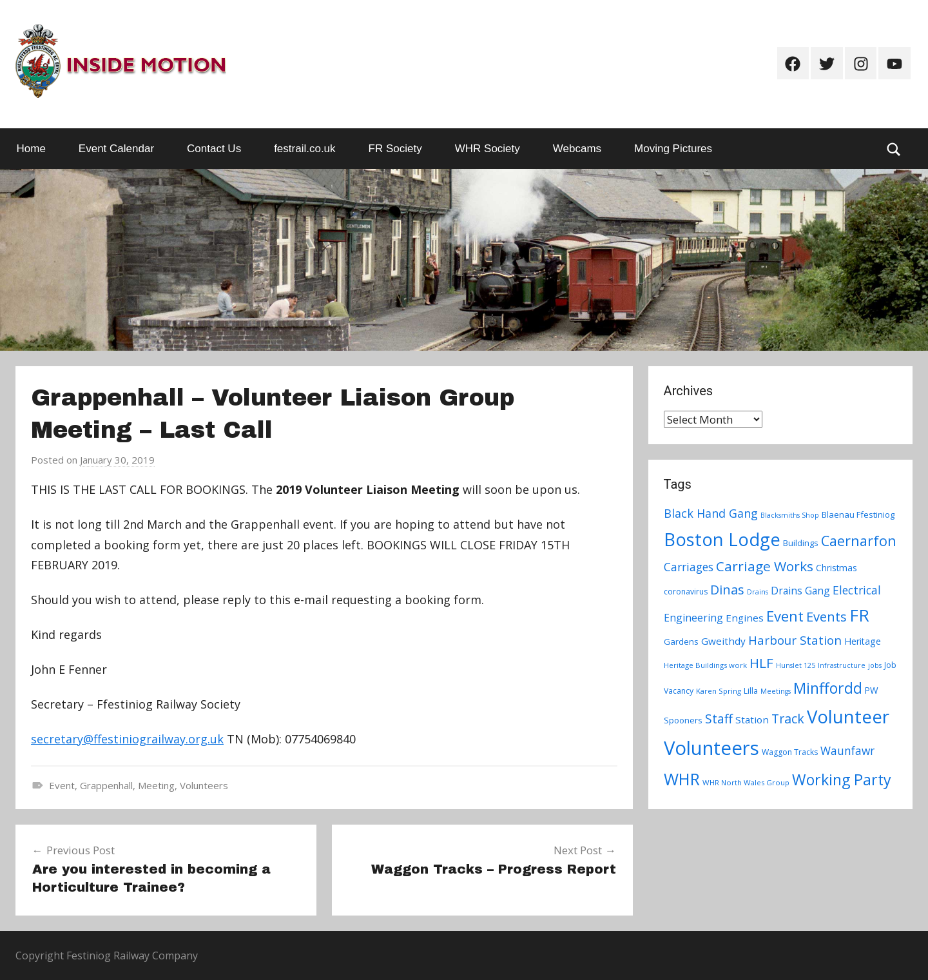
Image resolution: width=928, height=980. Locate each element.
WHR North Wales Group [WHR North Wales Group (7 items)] (745, 782)
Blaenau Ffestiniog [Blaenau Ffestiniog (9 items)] (858, 514)
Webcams (577, 148)
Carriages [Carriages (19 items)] (688, 566)
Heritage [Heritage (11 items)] (862, 641)
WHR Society (487, 148)
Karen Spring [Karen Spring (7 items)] (718, 691)
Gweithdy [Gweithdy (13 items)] (723, 640)
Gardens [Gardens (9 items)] (681, 641)
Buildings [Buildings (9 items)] (800, 543)
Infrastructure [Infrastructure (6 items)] (841, 665)
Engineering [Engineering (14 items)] (693, 618)
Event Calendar (116, 148)
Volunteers (204, 785)
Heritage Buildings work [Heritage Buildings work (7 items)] (705, 665)
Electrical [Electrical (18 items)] (857, 590)
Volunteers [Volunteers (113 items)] (711, 748)
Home (31, 148)
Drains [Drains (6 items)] (757, 591)
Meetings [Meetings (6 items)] (775, 691)
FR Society (395, 148)
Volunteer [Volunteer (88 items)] (848, 716)
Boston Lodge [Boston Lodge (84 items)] (722, 539)
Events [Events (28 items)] (826, 616)
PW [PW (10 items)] (871, 690)
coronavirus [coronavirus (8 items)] (686, 591)
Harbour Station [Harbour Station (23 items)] (795, 640)
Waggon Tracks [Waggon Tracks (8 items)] (790, 752)
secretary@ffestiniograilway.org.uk (127, 739)
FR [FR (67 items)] (859, 615)
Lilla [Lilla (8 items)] (751, 690)
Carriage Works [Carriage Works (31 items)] (764, 566)
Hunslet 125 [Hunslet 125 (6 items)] (795, 665)
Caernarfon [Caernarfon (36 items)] (858, 540)
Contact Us (214, 148)
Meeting (156, 785)
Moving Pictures (673, 148)
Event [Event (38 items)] (785, 615)
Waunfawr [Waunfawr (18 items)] (847, 750)
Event (62, 785)
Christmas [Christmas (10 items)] (836, 568)
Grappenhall (106, 785)
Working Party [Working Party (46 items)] (841, 779)
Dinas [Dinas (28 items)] (727, 589)
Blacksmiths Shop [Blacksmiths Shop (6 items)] (789, 515)
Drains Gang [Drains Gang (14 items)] (800, 590)
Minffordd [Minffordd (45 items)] (827, 688)
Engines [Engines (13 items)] (745, 617)
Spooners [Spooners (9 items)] (683, 720)
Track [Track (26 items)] (787, 718)
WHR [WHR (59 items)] (682, 779)
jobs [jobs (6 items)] (875, 665)
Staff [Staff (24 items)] (719, 718)
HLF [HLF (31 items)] (761, 663)
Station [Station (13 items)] (752, 719)
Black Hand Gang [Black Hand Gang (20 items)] (711, 513)
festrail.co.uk (304, 148)
